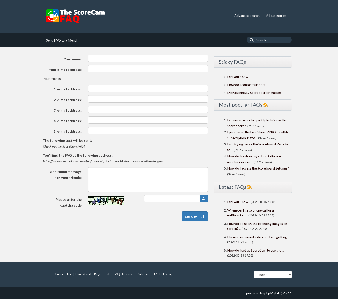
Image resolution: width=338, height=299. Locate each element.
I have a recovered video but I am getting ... (258, 237)
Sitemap (143, 274)
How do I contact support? (247, 85)
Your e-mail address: (65, 69)
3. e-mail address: (68, 110)
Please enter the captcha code (69, 202)
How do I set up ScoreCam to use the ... (255, 250)
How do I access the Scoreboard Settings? (258, 168)
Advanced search (247, 15)
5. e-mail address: (68, 131)
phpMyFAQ (273, 293)
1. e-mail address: (68, 89)
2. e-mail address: (68, 100)
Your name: (73, 59)
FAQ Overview (124, 274)
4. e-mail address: (68, 121)
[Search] (251, 40)
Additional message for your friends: (66, 174)
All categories (276, 15)
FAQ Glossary (163, 274)
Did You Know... (238, 77)
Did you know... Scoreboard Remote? (254, 92)
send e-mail (194, 216)
